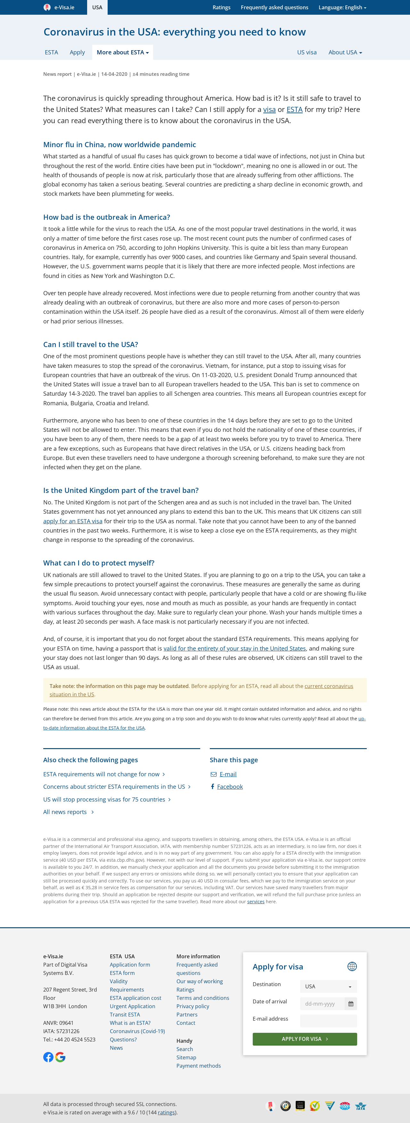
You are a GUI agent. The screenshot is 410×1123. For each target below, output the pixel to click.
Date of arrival (270, 1001)
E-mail (224, 774)
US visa (307, 52)
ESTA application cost (135, 997)
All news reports (65, 812)
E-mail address (270, 1018)
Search (184, 1049)
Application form (130, 964)
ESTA (51, 52)
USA (97, 7)
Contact (185, 1022)
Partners (187, 1014)
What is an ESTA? (130, 1022)
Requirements (127, 989)
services (256, 901)
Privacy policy (192, 1006)
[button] (328, 986)
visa (269, 109)
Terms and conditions (202, 997)
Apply (77, 52)
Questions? (123, 1039)
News (116, 1047)
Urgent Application (132, 1006)
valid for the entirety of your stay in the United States (235, 648)
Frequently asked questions (274, 7)
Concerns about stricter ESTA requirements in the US (114, 786)
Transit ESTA (125, 1014)
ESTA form (122, 973)
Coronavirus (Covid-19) (137, 1031)
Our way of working (199, 981)
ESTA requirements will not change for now (101, 774)
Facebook (227, 786)
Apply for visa (302, 1038)
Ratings (222, 7)
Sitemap (186, 1057)
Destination (267, 984)
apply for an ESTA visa (72, 521)
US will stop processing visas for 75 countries (104, 799)
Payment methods (198, 1065)
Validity (118, 981)
